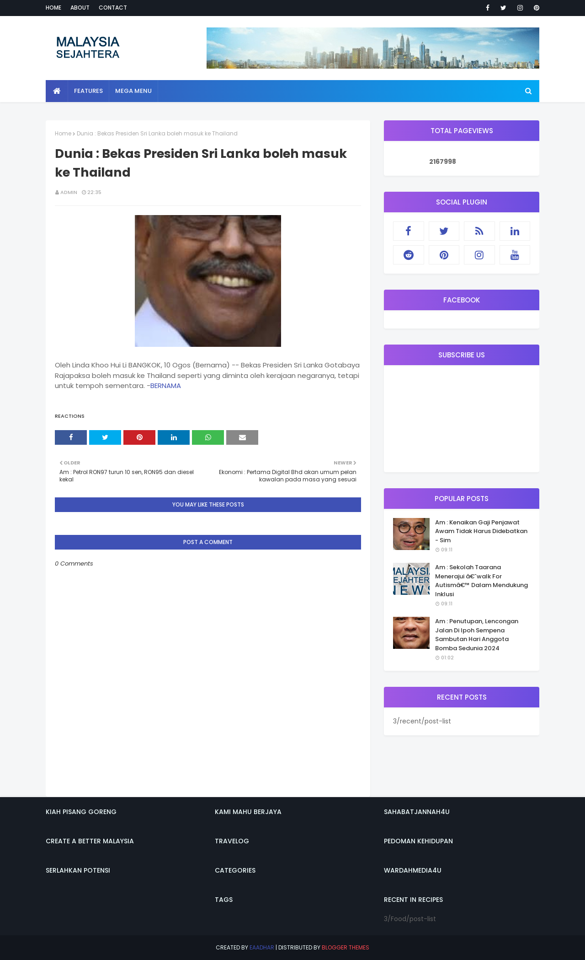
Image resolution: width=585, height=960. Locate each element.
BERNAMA (165, 385)
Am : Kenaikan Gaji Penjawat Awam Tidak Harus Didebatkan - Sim (481, 531)
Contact (113, 7)
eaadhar (262, 947)
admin (68, 192)
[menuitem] (57, 91)
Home (53, 7)
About (80, 7)
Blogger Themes (345, 947)
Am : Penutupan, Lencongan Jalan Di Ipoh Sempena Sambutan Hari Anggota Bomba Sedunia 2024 (476, 635)
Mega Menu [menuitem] (133, 90)
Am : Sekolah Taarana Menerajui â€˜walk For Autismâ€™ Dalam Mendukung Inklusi (481, 581)
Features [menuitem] (88, 90)
